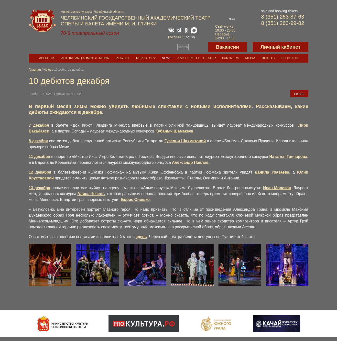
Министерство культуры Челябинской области (92, 11)
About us (47, 58)
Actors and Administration (85, 58)
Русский (174, 37)
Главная (35, 69)
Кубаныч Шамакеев (174, 131)
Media (250, 58)
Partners (230, 58)
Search (183, 47)
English (189, 37)
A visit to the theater (196, 58)
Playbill (123, 58)
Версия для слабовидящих (198, 47)
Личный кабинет (280, 47)
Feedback (289, 58)
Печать (299, 94)
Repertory (146, 58)
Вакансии (227, 47)
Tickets (268, 58)
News (166, 58)
